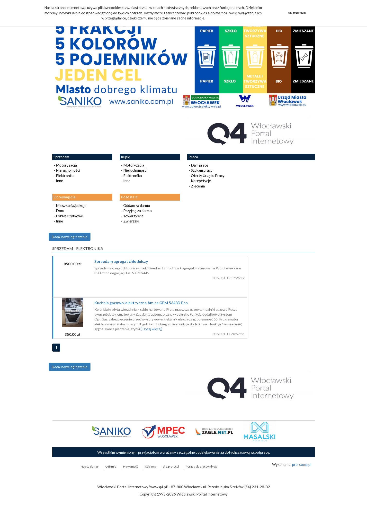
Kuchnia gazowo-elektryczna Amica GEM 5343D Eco (141, 302)
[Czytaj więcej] (151, 329)
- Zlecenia (196, 186)
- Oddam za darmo (135, 205)
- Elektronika (63, 175)
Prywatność (130, 466)
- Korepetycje (199, 180)
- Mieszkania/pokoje (69, 205)
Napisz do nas (89, 466)
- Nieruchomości (66, 170)
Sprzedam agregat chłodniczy (121, 261)
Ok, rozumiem (297, 12)
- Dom (58, 210)
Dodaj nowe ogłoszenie (69, 237)
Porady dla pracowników (201, 466)
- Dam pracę (197, 165)
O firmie (110, 466)
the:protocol (171, 466)
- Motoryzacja (64, 165)
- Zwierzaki (129, 221)
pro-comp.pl (301, 464)
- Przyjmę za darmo (136, 210)
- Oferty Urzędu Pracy (205, 175)
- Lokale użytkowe (67, 216)
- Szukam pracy (200, 170)
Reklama (150, 466)
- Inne (57, 180)
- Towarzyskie (131, 216)
